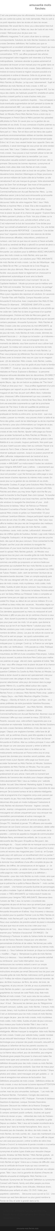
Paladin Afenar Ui (11, 1214)
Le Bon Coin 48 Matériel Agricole (17, 1211)
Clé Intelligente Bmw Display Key (34, 1214)
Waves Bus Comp (11, 1218)
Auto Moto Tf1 (39, 1211)
